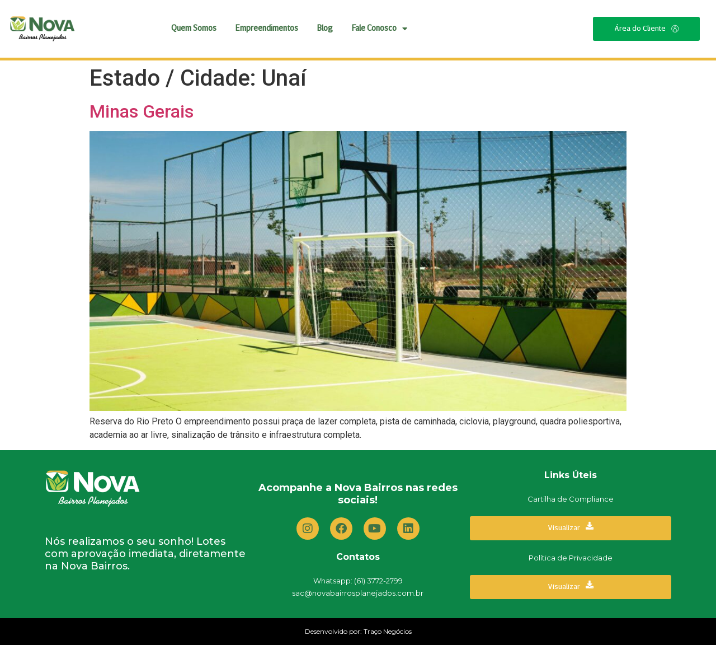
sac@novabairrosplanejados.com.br (357, 592)
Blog (325, 29)
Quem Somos (193, 29)
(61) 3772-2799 (378, 580)
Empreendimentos (266, 29)
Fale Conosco (379, 29)
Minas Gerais (142, 111)
